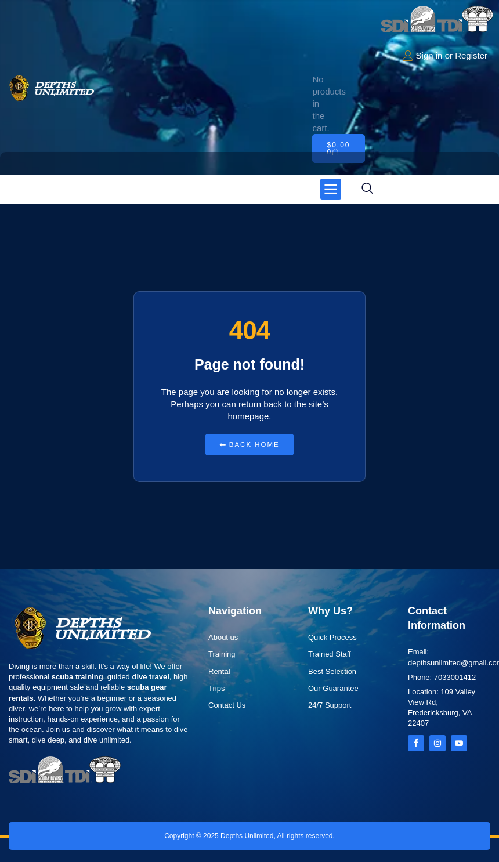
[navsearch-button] (367, 189)
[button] (330, 189)
